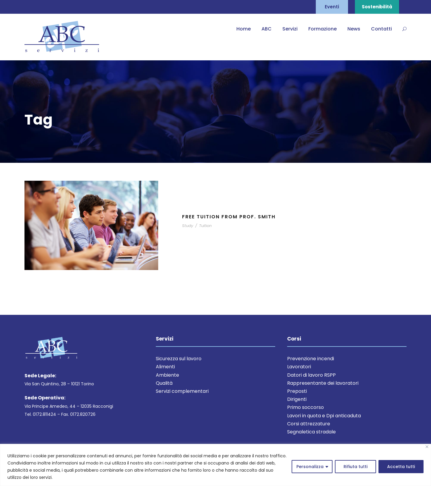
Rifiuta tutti (355, 467)
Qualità (164, 383)
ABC (266, 28)
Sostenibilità (377, 7)
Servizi (290, 28)
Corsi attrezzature (308, 423)
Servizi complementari (182, 391)
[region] (215, 465)
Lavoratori (299, 366)
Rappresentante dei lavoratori (322, 383)
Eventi (332, 7)
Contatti (381, 28)
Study (187, 226)
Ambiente (167, 375)
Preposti (297, 391)
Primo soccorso (305, 407)
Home (243, 28)
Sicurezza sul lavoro (178, 358)
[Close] (427, 446)
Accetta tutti (401, 467)
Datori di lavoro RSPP (311, 375)
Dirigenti (297, 399)
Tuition (205, 226)
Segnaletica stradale (311, 431)
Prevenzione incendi (310, 358)
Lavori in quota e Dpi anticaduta (324, 415)
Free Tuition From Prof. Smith (228, 216)
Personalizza (310, 467)
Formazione (322, 28)
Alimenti (165, 366)
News (353, 28)
